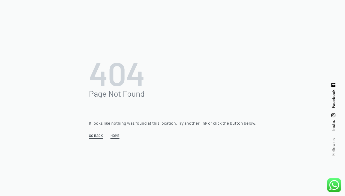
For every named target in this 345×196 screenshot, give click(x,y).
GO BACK (96, 136)
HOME (114, 136)
